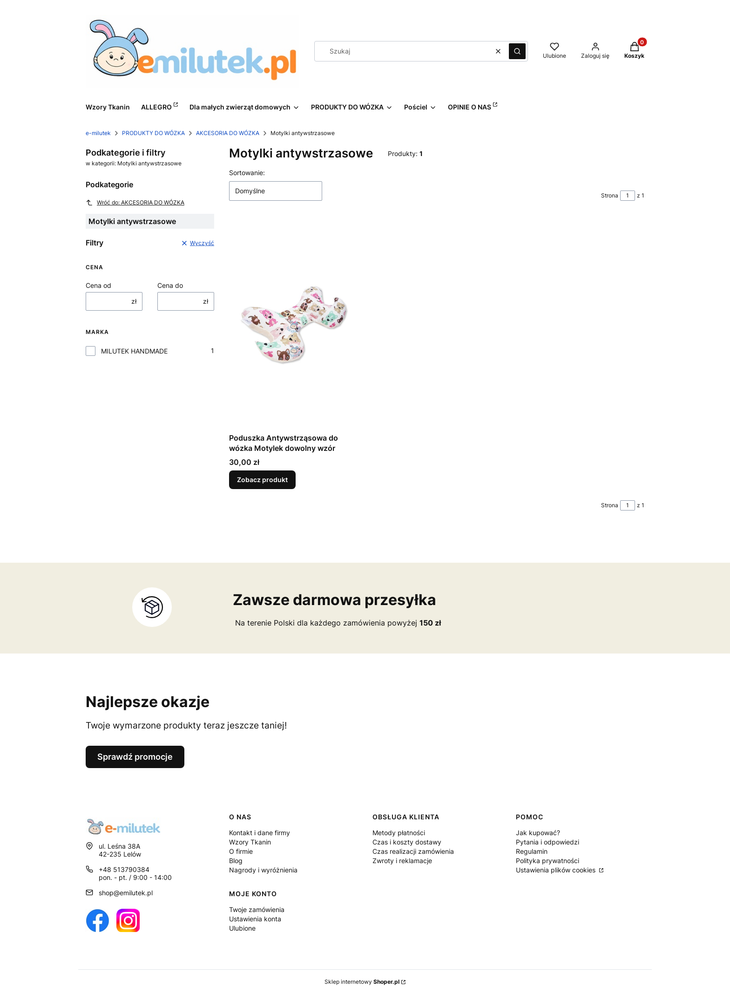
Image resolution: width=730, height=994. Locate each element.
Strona (609, 195)
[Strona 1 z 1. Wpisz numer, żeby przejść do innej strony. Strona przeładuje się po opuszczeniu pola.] (627, 196)
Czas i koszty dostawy (406, 842)
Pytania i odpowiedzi (547, 842)
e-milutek (98, 132)
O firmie (241, 851)
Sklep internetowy (361, 981)
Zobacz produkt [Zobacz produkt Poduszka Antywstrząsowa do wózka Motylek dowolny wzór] (262, 479)
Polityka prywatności (547, 861)
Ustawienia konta (255, 919)
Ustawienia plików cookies (556, 870)
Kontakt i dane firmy (259, 833)
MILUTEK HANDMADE (134, 351)
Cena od (98, 285)
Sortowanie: (247, 173)
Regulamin (532, 851)
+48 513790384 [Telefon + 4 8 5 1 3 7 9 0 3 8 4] (124, 869)
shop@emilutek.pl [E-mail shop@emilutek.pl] (126, 893)
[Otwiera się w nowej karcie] (97, 920)
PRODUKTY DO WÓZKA (153, 132)
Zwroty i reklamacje (402, 861)
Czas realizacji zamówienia (413, 851)
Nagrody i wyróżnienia (263, 870)
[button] (517, 51)
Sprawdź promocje (135, 757)
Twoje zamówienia (256, 909)
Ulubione (242, 928)
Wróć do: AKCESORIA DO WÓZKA (135, 202)
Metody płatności (398, 833)
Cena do (170, 285)
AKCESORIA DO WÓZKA (227, 132)
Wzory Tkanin (250, 842)
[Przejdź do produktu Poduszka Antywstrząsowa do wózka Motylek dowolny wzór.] (293, 324)
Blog (236, 861)
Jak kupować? (538, 833)
